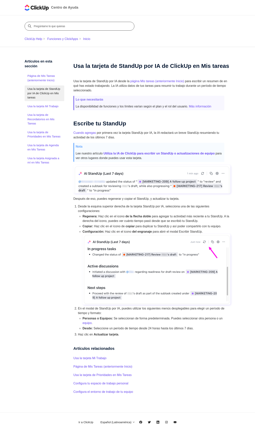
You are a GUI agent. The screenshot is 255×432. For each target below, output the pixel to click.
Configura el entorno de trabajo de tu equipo (103, 391)
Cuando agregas (84, 132)
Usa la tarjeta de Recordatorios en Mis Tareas (41, 119)
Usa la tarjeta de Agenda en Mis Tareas (43, 147)
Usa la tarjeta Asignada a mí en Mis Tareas (43, 160)
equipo (87, 323)
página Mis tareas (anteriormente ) (157, 81)
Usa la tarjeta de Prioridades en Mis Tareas (102, 375)
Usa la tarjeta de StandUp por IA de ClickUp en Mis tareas (43, 93)
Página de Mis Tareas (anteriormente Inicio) (102, 366)
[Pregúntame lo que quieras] (80, 26)
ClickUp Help (33, 39)
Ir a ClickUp (86, 422)
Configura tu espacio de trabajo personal (100, 383)
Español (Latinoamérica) (117, 422)
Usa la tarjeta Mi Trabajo (89, 358)
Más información (200, 106)
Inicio (86, 39)
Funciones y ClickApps (62, 39)
